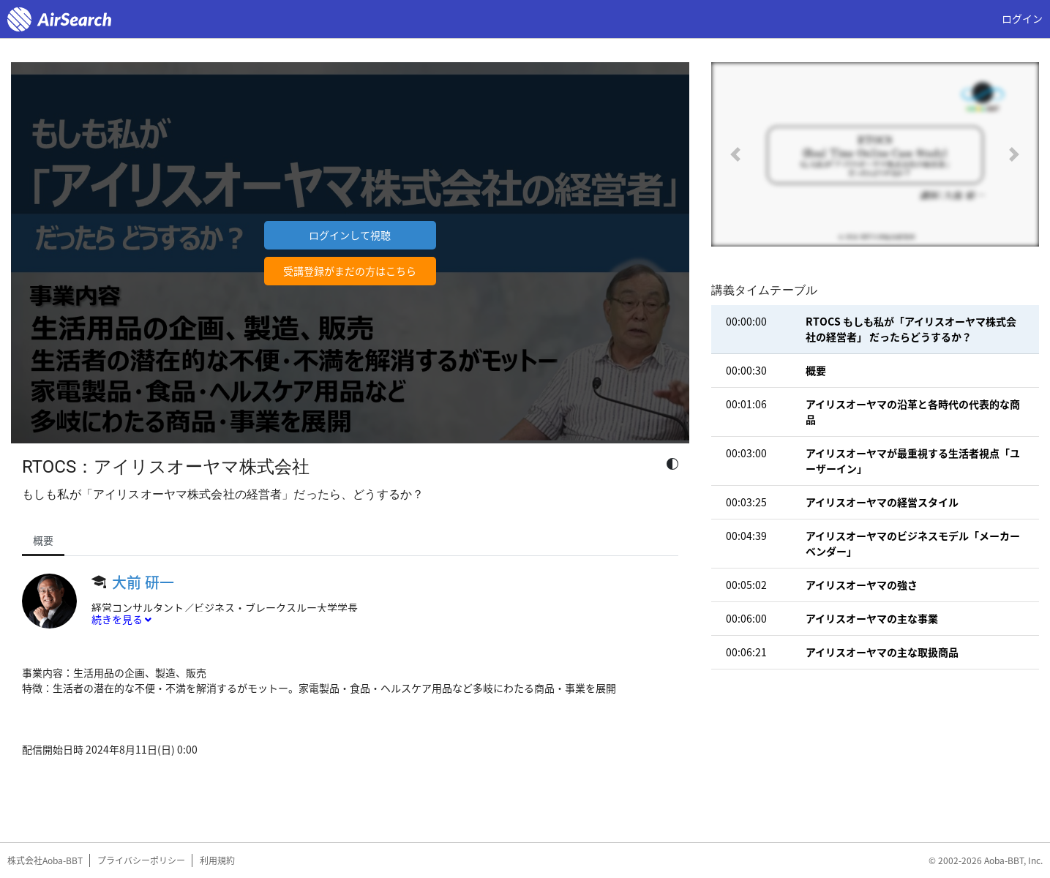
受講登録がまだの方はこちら (349, 270)
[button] (735, 154)
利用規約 (217, 860)
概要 (43, 540)
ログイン (1022, 18)
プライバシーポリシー (141, 860)
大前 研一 (143, 582)
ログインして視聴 (350, 235)
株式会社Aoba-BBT (45, 860)
